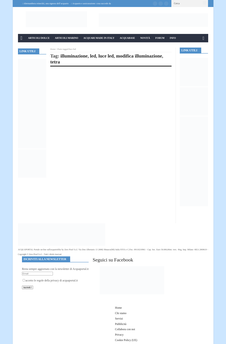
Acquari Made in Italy (98, 38)
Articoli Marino (66, 38)
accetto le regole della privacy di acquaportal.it (50, 280)
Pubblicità (120, 323)
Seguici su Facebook (113, 260)
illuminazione (74, 56)
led (93, 56)
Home (53, 49)
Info (173, 38)
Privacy (119, 334)
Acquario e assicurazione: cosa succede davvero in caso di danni (101, 3)
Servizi (119, 318)
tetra (55, 62)
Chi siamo (120, 313)
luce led (106, 56)
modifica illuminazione (139, 56)
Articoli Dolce (39, 38)
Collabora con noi (125, 329)
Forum (160, 38)
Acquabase (127, 38)
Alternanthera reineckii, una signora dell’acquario (46, 3)
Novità (145, 38)
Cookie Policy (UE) (126, 340)
